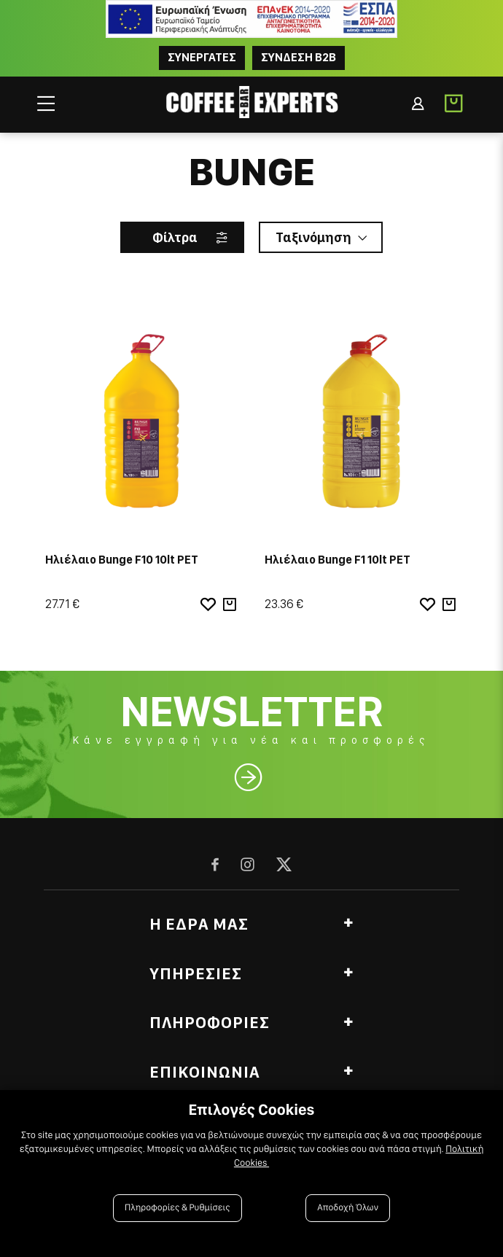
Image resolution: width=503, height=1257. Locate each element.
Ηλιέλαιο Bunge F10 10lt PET (121, 560)
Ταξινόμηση (313, 237)
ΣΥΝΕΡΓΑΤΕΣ (202, 57)
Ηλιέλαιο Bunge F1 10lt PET (337, 560)
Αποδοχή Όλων (347, 1207)
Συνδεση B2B (298, 57)
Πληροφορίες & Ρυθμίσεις (177, 1207)
